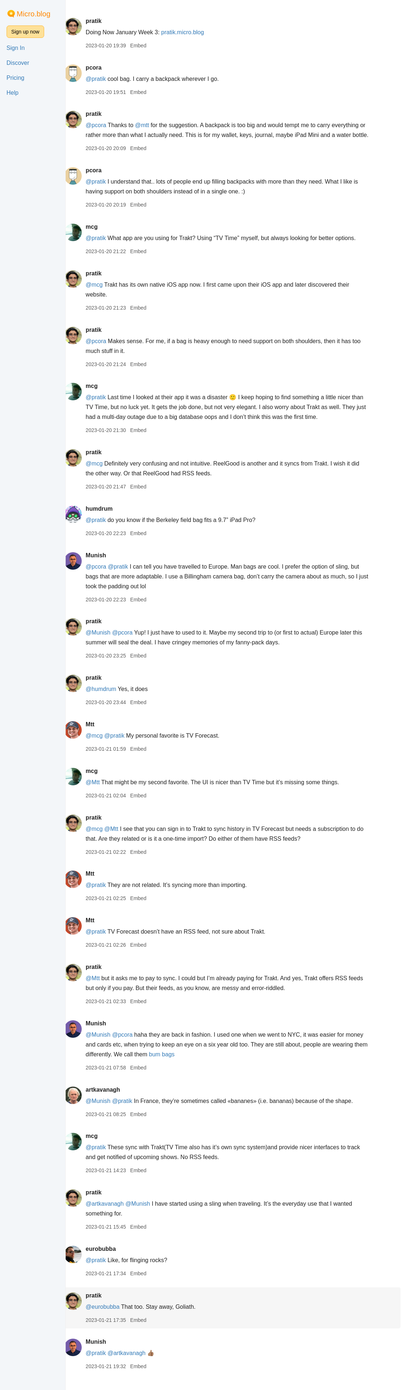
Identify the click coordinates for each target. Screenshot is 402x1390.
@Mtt (99, 792)
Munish (102, 565)
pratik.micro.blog (189, 32)
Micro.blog (33, 14)
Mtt (96, 734)
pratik (100, 21)
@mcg (100, 294)
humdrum (105, 518)
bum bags (205, 1064)
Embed (145, 45)
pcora (100, 67)
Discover (18, 63)
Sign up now (25, 32)
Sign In (16, 48)
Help (13, 93)
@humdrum (107, 699)
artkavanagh (109, 1099)
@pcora (102, 125)
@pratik (102, 79)
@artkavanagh (111, 1213)
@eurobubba (109, 1317)
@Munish (104, 642)
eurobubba (107, 1259)
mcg (98, 236)
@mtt (149, 125)
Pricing (15, 78)
